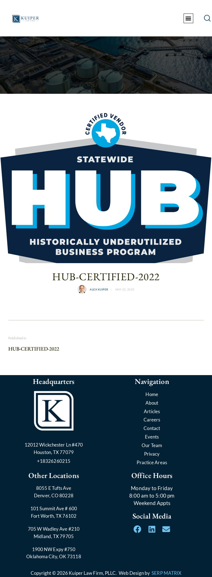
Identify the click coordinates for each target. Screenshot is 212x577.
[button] (188, 18)
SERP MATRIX (166, 573)
